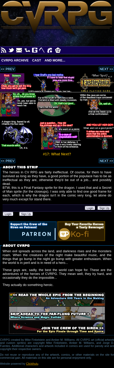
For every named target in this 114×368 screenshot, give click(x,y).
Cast (36, 60)
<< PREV (7, 69)
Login (90, 208)
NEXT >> (106, 69)
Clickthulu (32, 363)
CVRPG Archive (15, 60)
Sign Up (104, 208)
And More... (55, 60)
